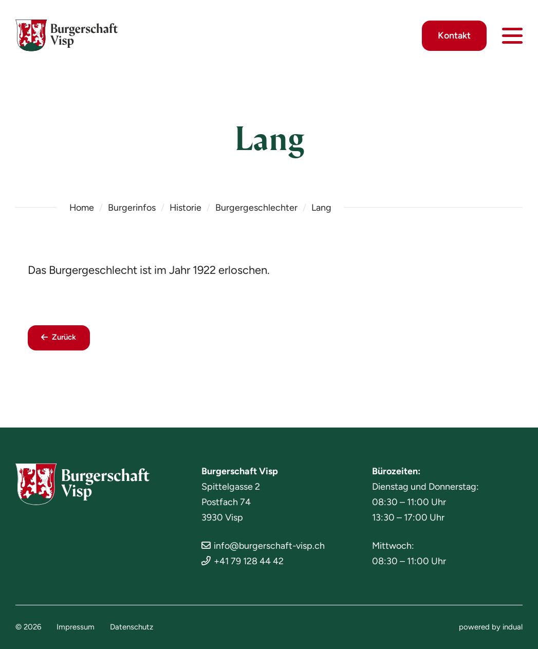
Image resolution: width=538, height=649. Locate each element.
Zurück (64, 338)
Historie (186, 207)
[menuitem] (76, 627)
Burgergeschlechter (257, 207)
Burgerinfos (132, 207)
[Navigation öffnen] (512, 36)
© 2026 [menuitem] (28, 627)
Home (82, 207)
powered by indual (491, 627)
